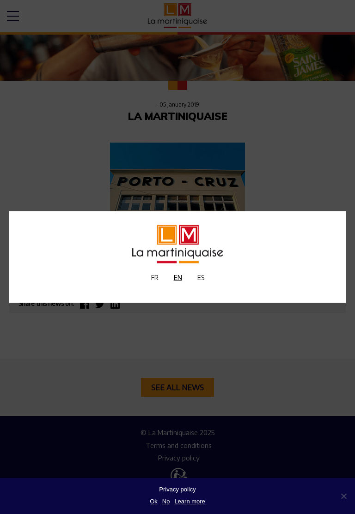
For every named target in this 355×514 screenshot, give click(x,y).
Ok (154, 501)
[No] (343, 496)
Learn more (189, 501)
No (166, 501)
